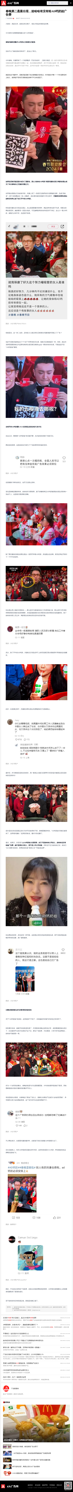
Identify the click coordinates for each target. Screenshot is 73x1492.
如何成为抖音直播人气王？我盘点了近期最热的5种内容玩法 (23, 1340)
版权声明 (45, 1485)
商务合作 (59, 1485)
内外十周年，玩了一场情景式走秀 (14, 1377)
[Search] (57, 3)
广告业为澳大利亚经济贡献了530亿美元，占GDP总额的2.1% (23, 1354)
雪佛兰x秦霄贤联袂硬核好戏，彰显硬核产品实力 (21, 1363)
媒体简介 (30, 1485)
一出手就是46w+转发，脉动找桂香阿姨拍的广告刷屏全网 (31, 1453)
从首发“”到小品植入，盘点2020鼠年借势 (19, 1318)
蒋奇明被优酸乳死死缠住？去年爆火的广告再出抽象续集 (31, 1460)
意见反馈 (37, 1485)
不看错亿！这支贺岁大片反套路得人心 (16, 1333)
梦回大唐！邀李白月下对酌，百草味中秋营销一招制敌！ (22, 1347)
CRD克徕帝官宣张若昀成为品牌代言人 (16, 1370)
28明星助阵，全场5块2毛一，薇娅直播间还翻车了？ (20, 1324)
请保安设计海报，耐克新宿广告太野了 (25, 1446)
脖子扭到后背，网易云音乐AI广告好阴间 (26, 1466)
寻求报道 (52, 1485)
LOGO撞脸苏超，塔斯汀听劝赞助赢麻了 (25, 1473)
